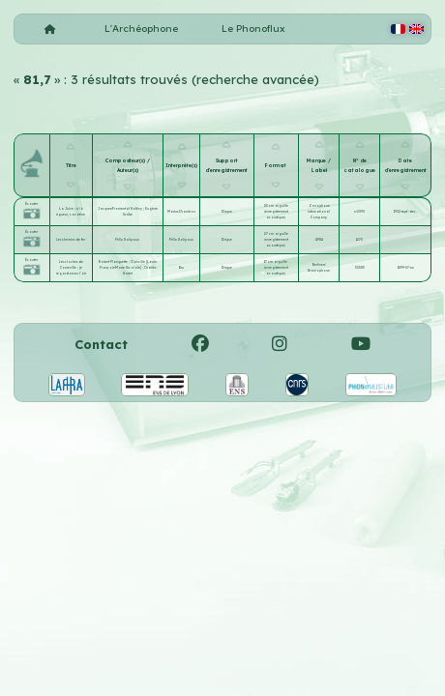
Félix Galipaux (127, 240)
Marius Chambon (181, 212)
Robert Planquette (114, 262)
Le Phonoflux (253, 28)
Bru (181, 268)
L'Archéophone (141, 28)
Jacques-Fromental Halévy (120, 209)
